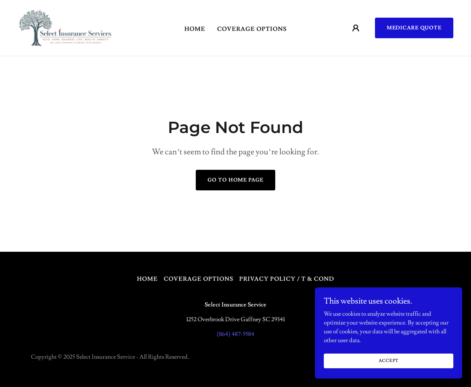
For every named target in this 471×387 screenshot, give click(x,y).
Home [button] (147, 279)
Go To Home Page (235, 180)
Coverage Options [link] (252, 29)
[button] (355, 28)
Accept (389, 376)
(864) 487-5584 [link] (235, 334)
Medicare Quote (414, 28)
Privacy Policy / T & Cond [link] (286, 279)
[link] (65, 26)
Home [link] (194, 29)
